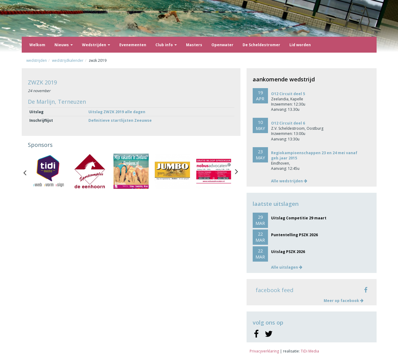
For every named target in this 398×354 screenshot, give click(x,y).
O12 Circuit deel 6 (288, 123)
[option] (48, 171)
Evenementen (132, 44)
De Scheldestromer (261, 44)
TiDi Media (310, 351)
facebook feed (274, 290)
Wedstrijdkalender (68, 60)
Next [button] (236, 171)
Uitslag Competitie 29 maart (298, 218)
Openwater (222, 44)
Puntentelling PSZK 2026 (294, 234)
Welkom (37, 44)
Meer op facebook (343, 300)
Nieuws (63, 44)
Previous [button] (27, 171)
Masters (194, 44)
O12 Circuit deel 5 (288, 93)
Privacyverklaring (264, 351)
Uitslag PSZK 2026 (288, 251)
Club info (166, 44)
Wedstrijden (96, 44)
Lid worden (300, 44)
